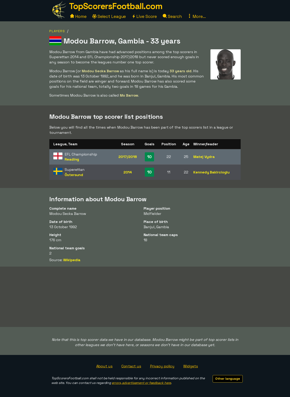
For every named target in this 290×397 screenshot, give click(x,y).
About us (104, 366)
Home (78, 16)
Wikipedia (71, 260)
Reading (72, 159)
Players (57, 31)
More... (196, 16)
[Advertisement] (145, 297)
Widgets (190, 366)
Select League (109, 16)
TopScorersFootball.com (115, 6)
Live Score (144, 16)
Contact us (131, 366)
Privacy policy (162, 366)
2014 (127, 172)
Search (172, 16)
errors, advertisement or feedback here (141, 383)
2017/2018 (127, 156)
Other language (227, 378)
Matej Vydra (204, 156)
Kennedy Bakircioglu (211, 172)
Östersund (74, 174)
